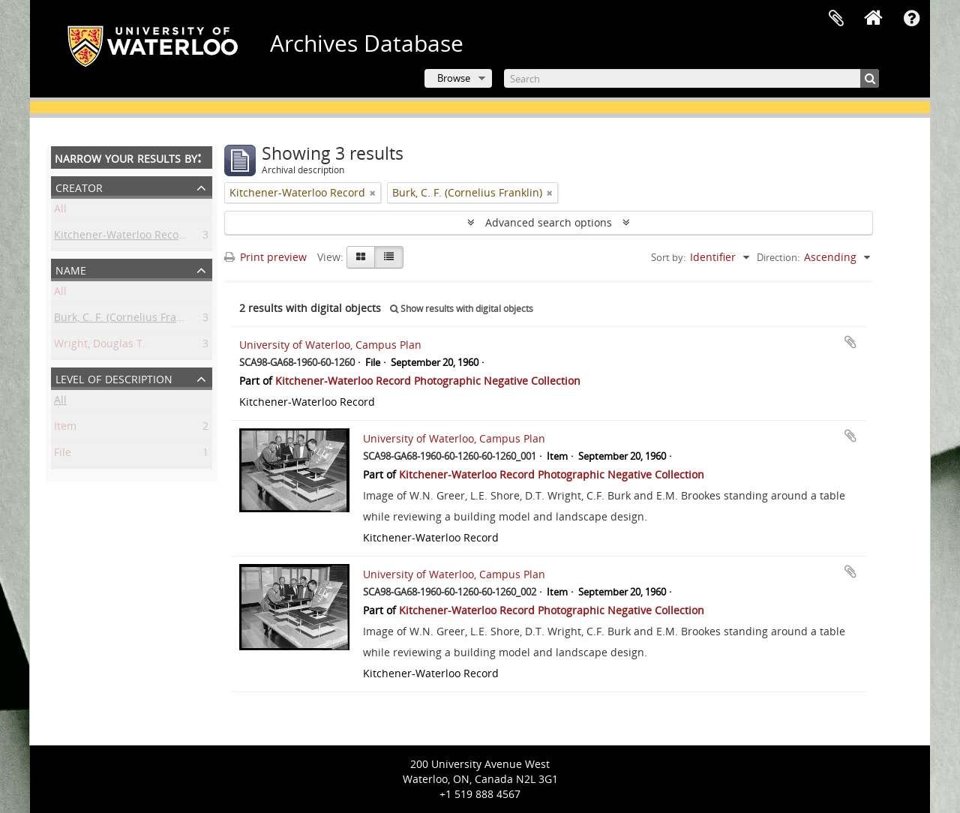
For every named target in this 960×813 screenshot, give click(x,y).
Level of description (114, 378)
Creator (79, 186)
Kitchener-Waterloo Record (122, 237)
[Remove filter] (373, 192)
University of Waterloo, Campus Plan (330, 345)
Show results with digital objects (461, 308)
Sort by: (668, 257)
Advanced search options (548, 222)
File (62, 455)
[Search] (691, 78)
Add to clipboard (850, 342)
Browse (453, 78)
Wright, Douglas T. (100, 346)
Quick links (911, 19)
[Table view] (389, 257)
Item (65, 429)
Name (71, 269)
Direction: (778, 257)
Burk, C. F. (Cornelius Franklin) (129, 320)
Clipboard (836, 19)
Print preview (265, 257)
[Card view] (360, 257)
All (60, 211)
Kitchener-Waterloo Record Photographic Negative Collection (427, 381)
